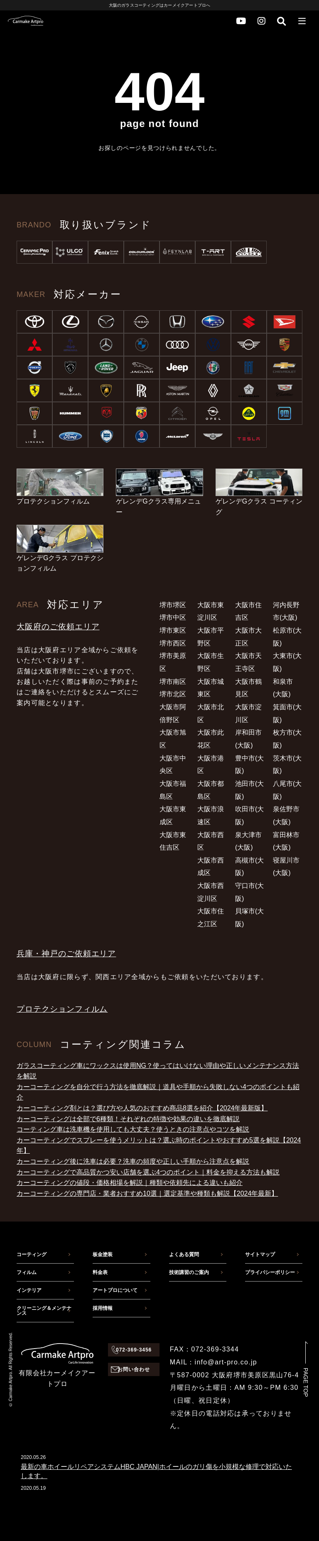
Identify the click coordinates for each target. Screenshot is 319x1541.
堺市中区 (173, 617)
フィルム (27, 1272)
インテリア (29, 1290)
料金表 (100, 1272)
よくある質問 (184, 1254)
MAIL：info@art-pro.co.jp (213, 1362)
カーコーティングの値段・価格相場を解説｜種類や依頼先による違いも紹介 (130, 1182)
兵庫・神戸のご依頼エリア (66, 953)
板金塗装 (103, 1254)
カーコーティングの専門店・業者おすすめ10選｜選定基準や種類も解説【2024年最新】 (147, 1193)
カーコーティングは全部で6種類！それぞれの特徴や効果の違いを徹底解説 (128, 1118)
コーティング (32, 1254)
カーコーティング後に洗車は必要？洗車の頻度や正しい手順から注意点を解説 (133, 1161)
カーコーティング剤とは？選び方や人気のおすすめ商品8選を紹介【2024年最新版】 (142, 1108)
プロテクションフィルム (62, 1009)
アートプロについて (115, 1290)
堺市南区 (173, 681)
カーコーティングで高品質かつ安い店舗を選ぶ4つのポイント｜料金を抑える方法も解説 (148, 1172)
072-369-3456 (134, 1350)
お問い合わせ (134, 1369)
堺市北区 (173, 694)
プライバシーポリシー (270, 1272)
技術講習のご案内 (189, 1272)
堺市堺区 (173, 604)
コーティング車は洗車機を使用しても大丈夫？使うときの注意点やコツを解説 (133, 1129)
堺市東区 (173, 630)
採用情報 (103, 1308)
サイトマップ (260, 1254)
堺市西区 (173, 643)
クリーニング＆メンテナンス (44, 1310)
